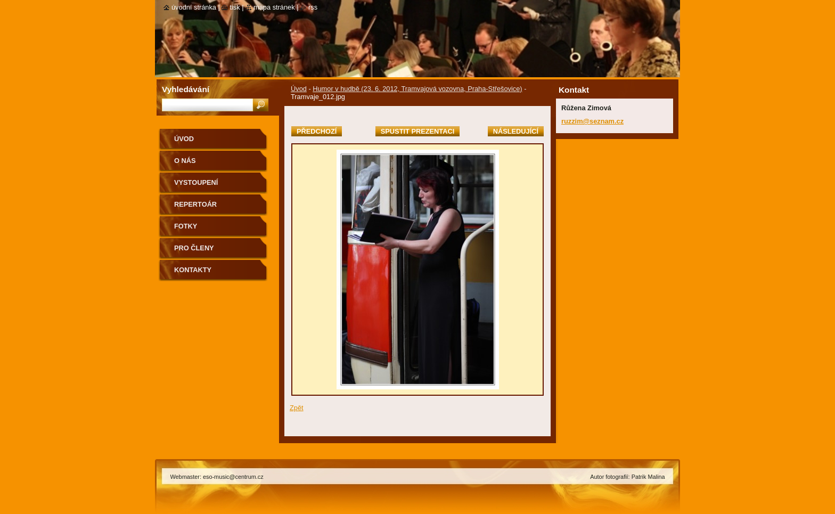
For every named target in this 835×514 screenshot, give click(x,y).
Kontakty (192, 270)
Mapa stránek (274, 7)
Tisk (235, 7)
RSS (312, 7)
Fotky (185, 226)
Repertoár (195, 204)
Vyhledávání (185, 89)
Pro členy (194, 248)
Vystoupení (196, 182)
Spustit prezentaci (417, 131)
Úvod (299, 89)
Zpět (297, 408)
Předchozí (317, 131)
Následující (515, 131)
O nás (185, 161)
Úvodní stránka (193, 7)
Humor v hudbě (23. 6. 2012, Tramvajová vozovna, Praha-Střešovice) (417, 89)
